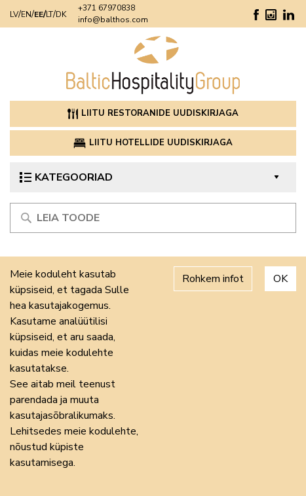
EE (38, 14)
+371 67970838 (106, 8)
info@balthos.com (113, 19)
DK (61, 14)
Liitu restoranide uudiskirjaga (153, 113)
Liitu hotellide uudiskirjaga (153, 143)
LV (14, 14)
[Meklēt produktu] (153, 218)
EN (26, 14)
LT (49, 14)
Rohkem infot (213, 279)
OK (280, 279)
